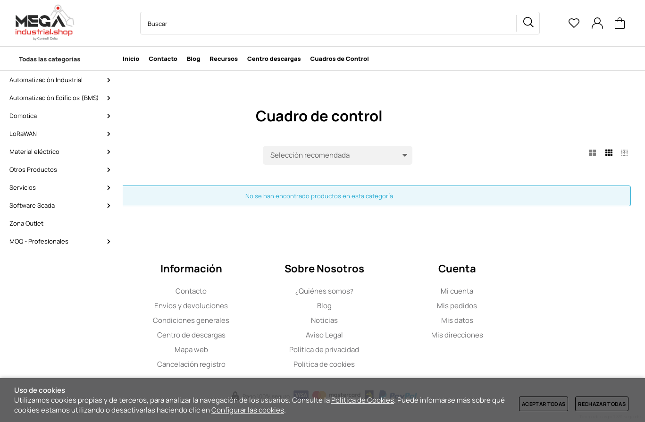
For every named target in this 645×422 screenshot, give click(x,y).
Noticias (383, 320)
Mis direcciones (517, 335)
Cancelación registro (251, 364)
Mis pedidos (517, 306)
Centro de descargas (251, 335)
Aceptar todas (543, 403)
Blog (384, 306)
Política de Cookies (362, 400)
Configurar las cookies (247, 410)
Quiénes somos (384, 291)
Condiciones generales (251, 320)
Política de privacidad (384, 349)
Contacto (251, 291)
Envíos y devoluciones (251, 306)
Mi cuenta (517, 291)
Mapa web (251, 349)
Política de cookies (383, 364)
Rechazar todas (602, 403)
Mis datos (517, 320)
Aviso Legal (383, 335)
